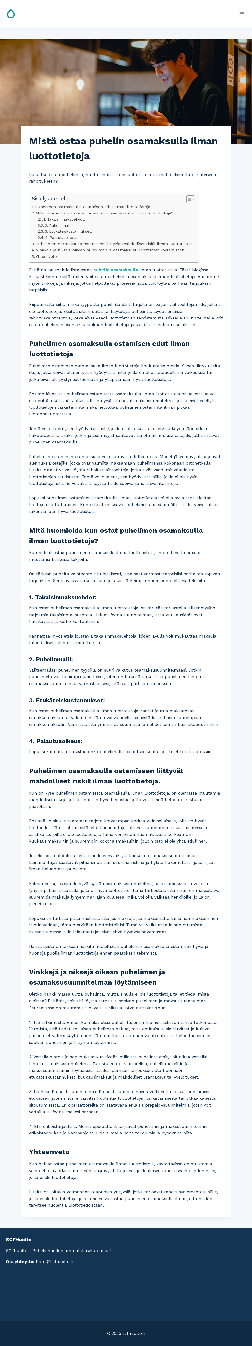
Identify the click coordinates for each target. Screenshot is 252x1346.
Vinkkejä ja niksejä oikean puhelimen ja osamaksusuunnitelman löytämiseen (110, 250)
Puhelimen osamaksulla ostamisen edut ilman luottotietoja (92, 206)
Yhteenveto (46, 256)
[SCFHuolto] (13, 13)
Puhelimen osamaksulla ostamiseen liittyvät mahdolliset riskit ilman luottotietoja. (115, 243)
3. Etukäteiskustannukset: (68, 231)
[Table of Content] (190, 199)
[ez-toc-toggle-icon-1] (188, 199)
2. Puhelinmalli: (58, 225)
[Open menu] (241, 13)
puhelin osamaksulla (115, 269)
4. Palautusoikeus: (61, 237)
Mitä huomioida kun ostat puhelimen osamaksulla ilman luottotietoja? (104, 213)
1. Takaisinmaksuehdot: (64, 219)
